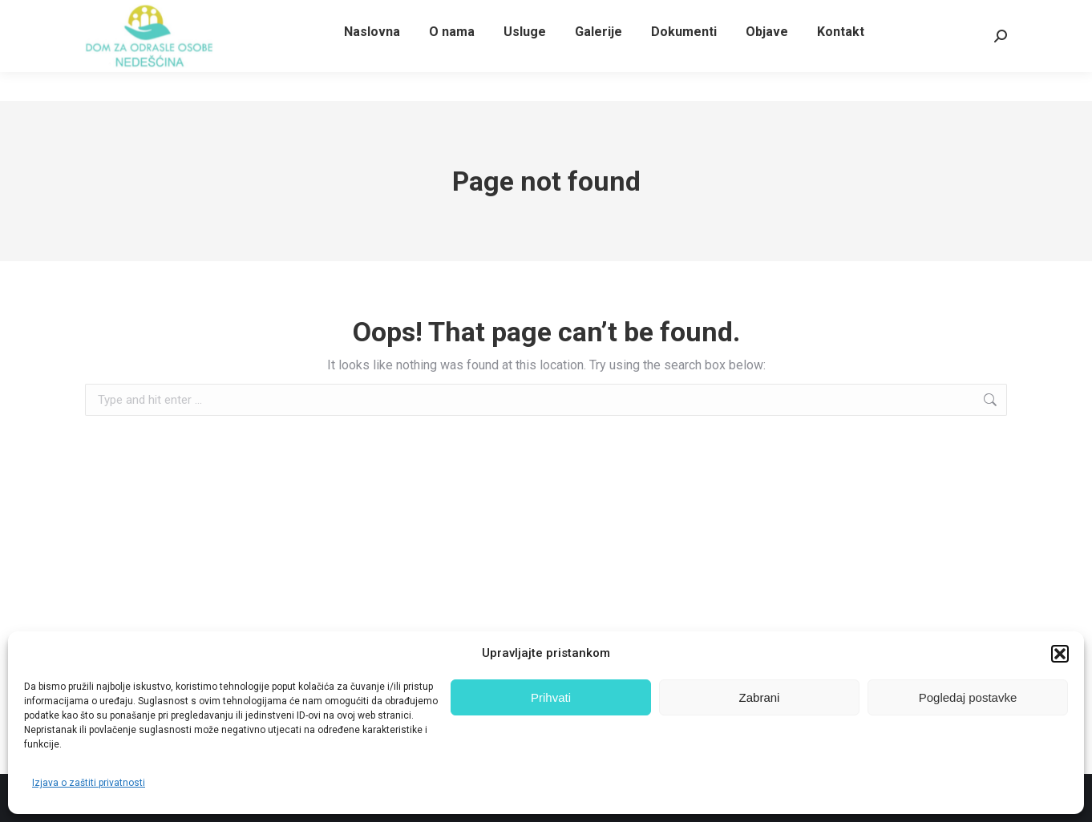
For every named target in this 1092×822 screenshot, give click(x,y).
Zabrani (759, 697)
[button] (1060, 654)
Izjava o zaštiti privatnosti (88, 782)
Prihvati (551, 697)
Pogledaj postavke (968, 697)
